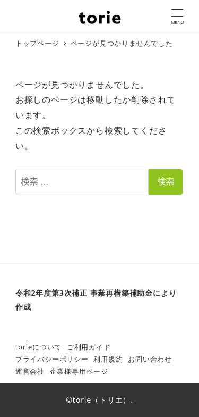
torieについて (38, 347)
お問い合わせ (150, 359)
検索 (165, 181)
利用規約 (108, 359)
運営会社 (30, 371)
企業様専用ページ (79, 371)
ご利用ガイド (89, 347)
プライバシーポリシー (52, 359)
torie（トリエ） (102, 400)
